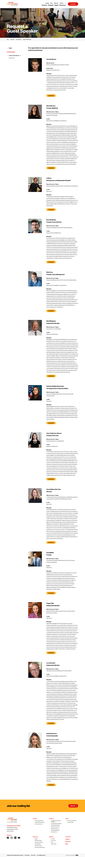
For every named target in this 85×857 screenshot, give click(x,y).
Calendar (47, 3)
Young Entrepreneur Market (56, 823)
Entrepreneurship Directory (40, 847)
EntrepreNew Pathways (55, 825)
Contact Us (68, 836)
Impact (56, 5)
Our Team (53, 838)
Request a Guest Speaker (15, 55)
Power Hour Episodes (39, 842)
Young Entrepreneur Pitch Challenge (56, 821)
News (52, 842)
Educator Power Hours (55, 826)
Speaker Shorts (12, 58)
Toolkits (36, 838)
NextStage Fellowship (55, 830)
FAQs (51, 3)
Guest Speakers (18, 39)
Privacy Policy (27, 855)
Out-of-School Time (38, 824)
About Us (61, 3)
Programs (51, 5)
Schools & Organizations (71, 820)
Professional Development (40, 822)
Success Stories (70, 822)
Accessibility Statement (41, 855)
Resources (62, 5)
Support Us (56, 3)
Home (8, 39)
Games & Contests (38, 845)
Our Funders (53, 840)
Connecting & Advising (39, 820)
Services (44, 5)
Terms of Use (33, 855)
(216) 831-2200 (10, 831)
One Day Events (54, 831)
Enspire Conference (55, 828)
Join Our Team (53, 843)
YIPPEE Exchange (38, 840)
